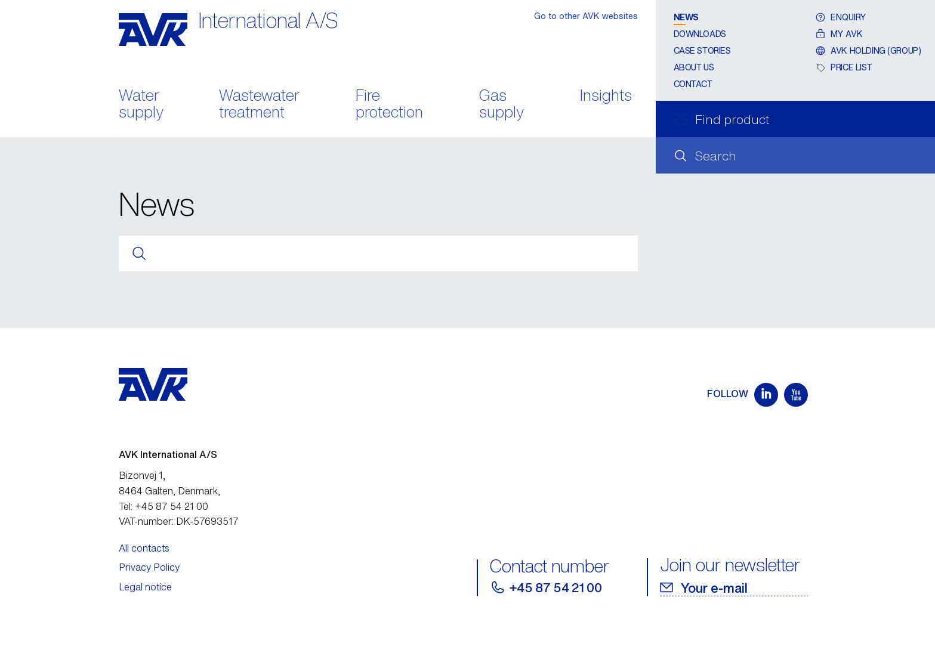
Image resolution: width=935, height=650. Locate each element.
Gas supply (501, 104)
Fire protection (389, 104)
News (686, 17)
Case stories (702, 50)
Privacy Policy (149, 567)
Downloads (700, 33)
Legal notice (145, 587)
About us (694, 67)
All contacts (144, 548)
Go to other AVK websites (586, 16)
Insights (606, 96)
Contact (693, 84)
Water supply (141, 104)
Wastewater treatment (259, 104)
